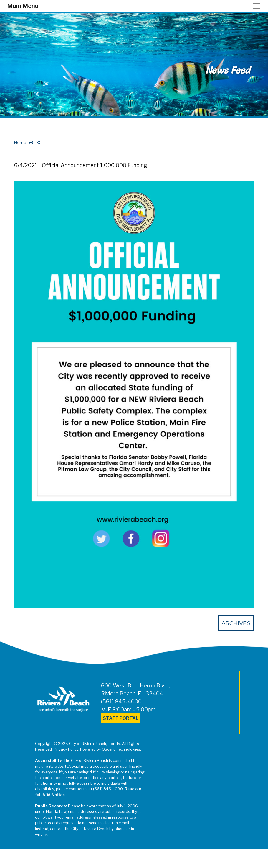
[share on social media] (37, 142)
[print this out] (30, 142)
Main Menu (23, 5)
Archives (235, 623)
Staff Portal (121, 718)
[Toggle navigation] (258, 6)
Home (20, 142)
